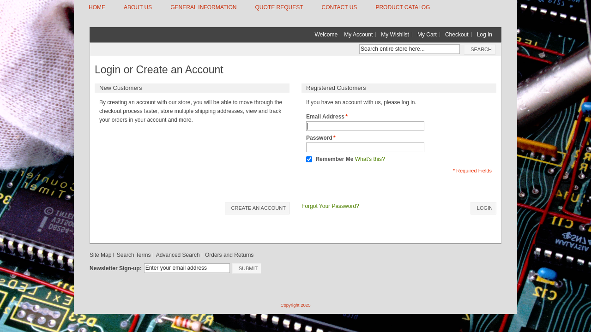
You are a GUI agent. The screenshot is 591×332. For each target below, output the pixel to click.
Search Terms (134, 255)
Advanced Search (178, 255)
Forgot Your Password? (330, 206)
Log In (484, 34)
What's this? (370, 159)
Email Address (325, 117)
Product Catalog (402, 7)
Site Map (100, 255)
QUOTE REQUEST (279, 7)
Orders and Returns (229, 255)
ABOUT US (138, 7)
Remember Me (334, 159)
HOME (97, 7)
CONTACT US (339, 7)
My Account (358, 34)
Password (319, 138)
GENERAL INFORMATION (203, 7)
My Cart (427, 34)
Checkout (457, 34)
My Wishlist (395, 34)
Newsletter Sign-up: (116, 268)
